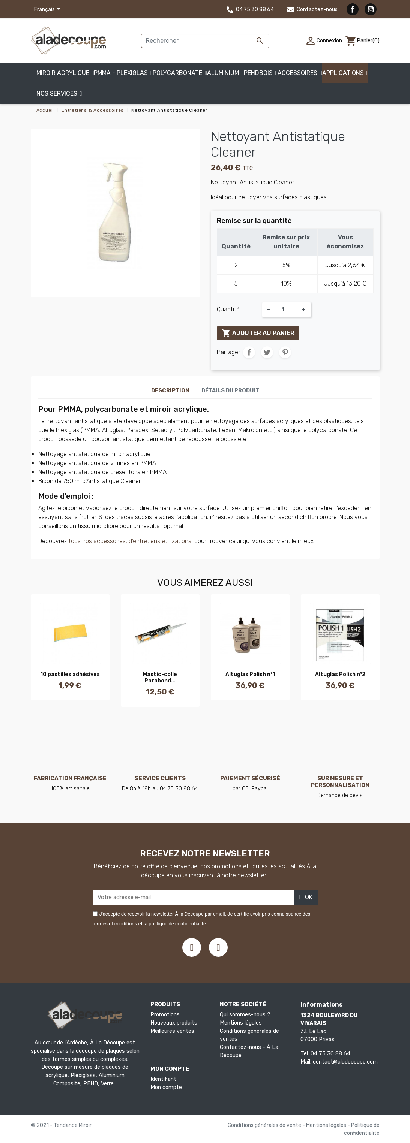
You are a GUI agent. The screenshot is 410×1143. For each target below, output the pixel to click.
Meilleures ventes (172, 1031)
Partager (249, 352)
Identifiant (163, 1079)
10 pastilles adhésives (70, 674)
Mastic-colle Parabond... (160, 677)
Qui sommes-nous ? (245, 1014)
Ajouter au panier (258, 333)
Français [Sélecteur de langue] (45, 9)
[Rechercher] (205, 41)
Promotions (165, 1014)
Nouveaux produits (173, 1023)
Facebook (353, 9)
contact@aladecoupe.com (345, 1062)
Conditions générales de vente (265, 1125)
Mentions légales (241, 1023)
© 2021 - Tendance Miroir (61, 1125)
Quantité (228, 309)
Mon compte (166, 1087)
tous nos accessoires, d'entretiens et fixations (130, 541)
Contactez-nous (312, 9)
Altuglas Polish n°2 (340, 674)
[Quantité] (286, 309)
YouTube (371, 9)
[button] (59, 93)
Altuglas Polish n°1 (250, 674)
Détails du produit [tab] (230, 390)
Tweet (267, 352)
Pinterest (285, 352)
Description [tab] (170, 390)
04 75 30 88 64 (250, 9)
